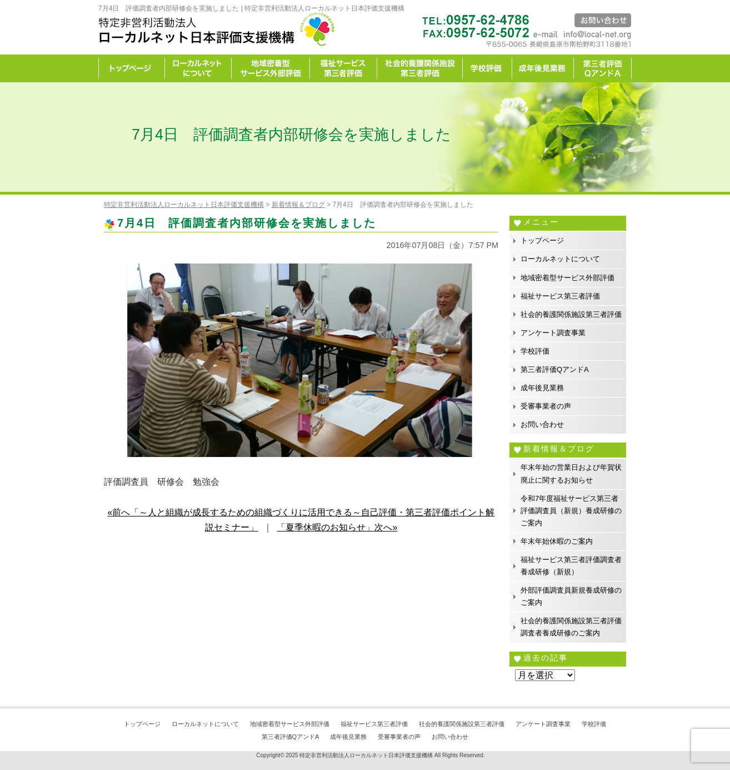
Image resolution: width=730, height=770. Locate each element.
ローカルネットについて (198, 68)
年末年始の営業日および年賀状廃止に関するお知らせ (571, 473)
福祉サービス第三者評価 (343, 68)
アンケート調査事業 (553, 333)
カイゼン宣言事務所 (603, 68)
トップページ (131, 68)
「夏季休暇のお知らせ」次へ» (337, 527)
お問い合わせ (542, 424)
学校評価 (487, 68)
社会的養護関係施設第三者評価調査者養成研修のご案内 (571, 627)
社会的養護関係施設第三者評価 (420, 68)
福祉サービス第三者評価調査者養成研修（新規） (571, 565)
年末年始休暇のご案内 (557, 541)
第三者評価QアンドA (555, 369)
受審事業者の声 (546, 406)
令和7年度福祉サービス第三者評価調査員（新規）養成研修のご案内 (571, 510)
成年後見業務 (543, 68)
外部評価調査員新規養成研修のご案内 (571, 596)
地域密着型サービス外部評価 (271, 68)
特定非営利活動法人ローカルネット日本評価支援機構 (366, 755)
